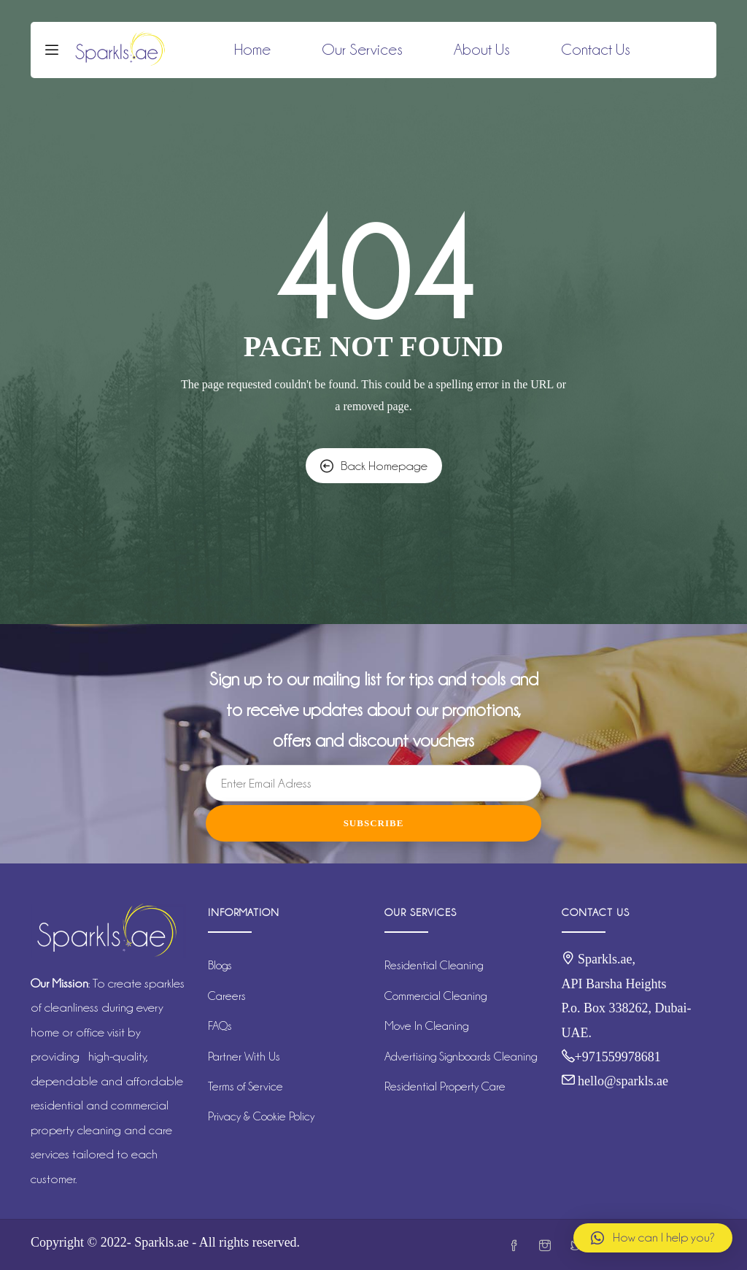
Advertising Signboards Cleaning (460, 1056)
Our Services (362, 50)
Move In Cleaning (426, 1026)
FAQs (220, 1026)
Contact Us (595, 50)
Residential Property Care (445, 1086)
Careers (227, 996)
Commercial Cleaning (435, 996)
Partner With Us (244, 1056)
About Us (482, 50)
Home (252, 50)
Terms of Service (245, 1086)
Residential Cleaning (433, 965)
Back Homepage (373, 465)
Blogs (220, 965)
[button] (652, 1237)
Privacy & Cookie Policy (261, 1116)
